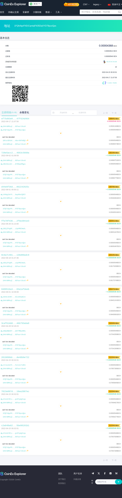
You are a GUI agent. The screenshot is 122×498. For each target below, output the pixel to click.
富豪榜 (26, 12)
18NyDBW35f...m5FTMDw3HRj (14, 331)
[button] (113, 4)
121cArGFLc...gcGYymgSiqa (14, 399)
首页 (2, 12)
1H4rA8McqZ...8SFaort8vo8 (14, 126)
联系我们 (62, 483)
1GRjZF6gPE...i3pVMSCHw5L (14, 229)
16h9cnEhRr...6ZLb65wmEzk (14, 297)
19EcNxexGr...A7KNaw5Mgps (14, 164)
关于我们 (62, 479)
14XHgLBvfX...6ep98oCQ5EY (14, 195)
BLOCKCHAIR (110, 61)
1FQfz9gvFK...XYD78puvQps (14, 130)
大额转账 (37, 12)
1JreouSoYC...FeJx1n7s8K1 (14, 365)
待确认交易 (13, 12)
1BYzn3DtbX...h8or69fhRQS (14, 141)
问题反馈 (77, 479)
